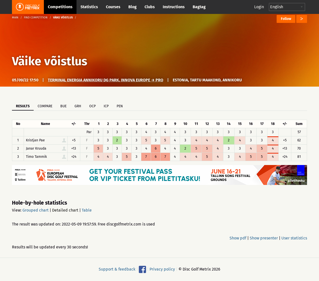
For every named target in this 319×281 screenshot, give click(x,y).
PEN (120, 106)
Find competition (36, 17)
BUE (63, 106)
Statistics (89, 6)
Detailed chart (65, 210)
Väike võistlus (49, 61)
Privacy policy (162, 269)
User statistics (294, 238)
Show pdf (238, 238)
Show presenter (264, 238)
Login (259, 6)
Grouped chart (35, 210)
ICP (106, 106)
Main (15, 17)
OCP (92, 106)
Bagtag (199, 6)
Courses (113, 6)
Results (23, 106)
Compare (45, 106)
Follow (286, 19)
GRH (78, 106)
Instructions (174, 6)
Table (87, 210)
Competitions (60, 6)
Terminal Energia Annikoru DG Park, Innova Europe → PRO (105, 80)
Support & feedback (117, 269)
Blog (132, 6)
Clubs (150, 6)
